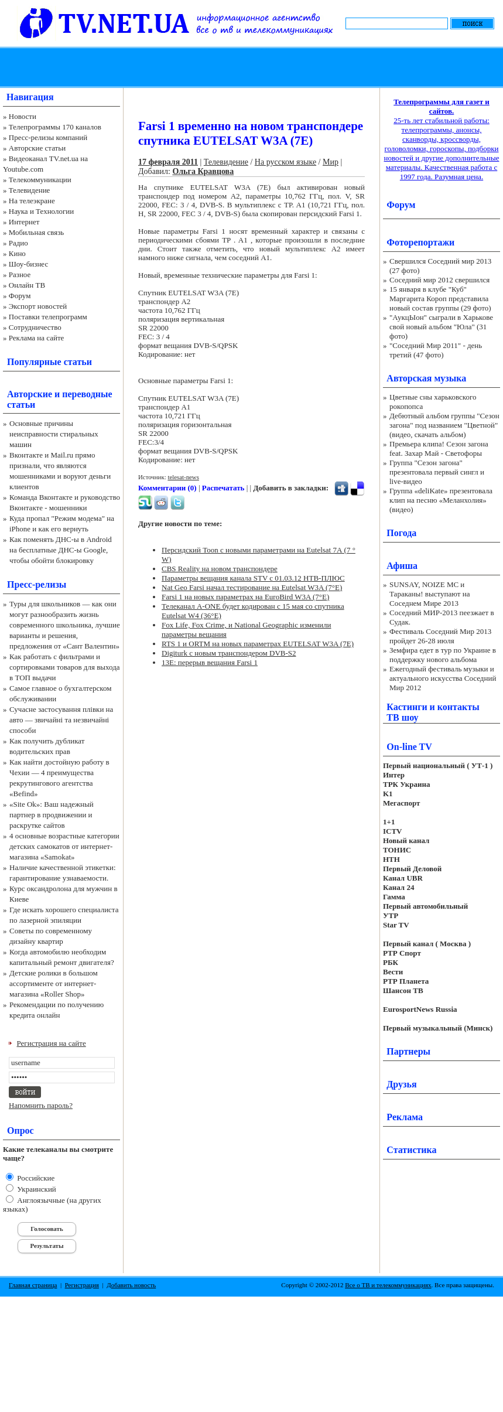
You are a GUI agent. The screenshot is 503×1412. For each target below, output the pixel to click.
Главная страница (33, 1284)
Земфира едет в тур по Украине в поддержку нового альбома (442, 655)
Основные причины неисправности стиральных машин (53, 434)
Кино (17, 253)
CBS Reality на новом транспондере (220, 568)
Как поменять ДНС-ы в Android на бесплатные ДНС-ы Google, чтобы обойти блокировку (60, 550)
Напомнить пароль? (41, 1105)
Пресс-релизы (36, 584)
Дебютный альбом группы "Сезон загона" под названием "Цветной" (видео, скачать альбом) (444, 425)
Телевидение (29, 190)
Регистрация (82, 1284)
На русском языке (285, 162)
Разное (20, 274)
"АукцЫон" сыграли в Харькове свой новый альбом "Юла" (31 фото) (441, 326)
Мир (330, 162)
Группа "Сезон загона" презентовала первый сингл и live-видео (436, 472)
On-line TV (409, 747)
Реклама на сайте (36, 337)
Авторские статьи (37, 148)
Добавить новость (131, 1284)
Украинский (35, 1189)
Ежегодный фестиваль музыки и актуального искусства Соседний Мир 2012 (442, 678)
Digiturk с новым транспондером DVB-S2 (229, 653)
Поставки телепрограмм (48, 316)
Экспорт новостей (38, 306)
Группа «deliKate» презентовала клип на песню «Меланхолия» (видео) (440, 500)
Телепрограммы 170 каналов (55, 126)
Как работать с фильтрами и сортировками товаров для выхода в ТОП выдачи (64, 667)
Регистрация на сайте (51, 1043)
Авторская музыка (426, 378)
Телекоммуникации (40, 179)
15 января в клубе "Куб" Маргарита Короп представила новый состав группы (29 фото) (440, 298)
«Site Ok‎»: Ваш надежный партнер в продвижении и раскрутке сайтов (51, 815)
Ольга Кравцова (203, 171)
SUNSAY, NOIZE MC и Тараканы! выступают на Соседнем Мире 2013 (429, 594)
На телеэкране (32, 200)
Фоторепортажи (420, 242)
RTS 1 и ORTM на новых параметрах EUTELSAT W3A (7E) (258, 643)
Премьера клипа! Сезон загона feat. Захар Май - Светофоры (438, 448)
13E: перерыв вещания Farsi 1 (210, 662)
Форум (20, 295)
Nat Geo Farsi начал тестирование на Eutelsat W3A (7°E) (252, 587)
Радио (18, 242)
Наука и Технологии (41, 211)
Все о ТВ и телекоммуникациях (388, 1284)
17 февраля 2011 (168, 162)
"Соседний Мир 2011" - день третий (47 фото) (435, 350)
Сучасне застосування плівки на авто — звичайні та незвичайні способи (61, 720)
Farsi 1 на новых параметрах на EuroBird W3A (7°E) (245, 596)
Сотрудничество (35, 327)
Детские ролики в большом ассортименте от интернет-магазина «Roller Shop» (53, 983)
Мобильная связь (36, 232)
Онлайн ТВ (27, 285)
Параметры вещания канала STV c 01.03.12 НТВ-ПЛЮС (253, 578)
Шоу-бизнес (28, 264)
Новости (22, 116)
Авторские (29, 394)
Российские (34, 1178)
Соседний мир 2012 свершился (439, 279)
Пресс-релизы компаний (48, 137)
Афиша (402, 566)
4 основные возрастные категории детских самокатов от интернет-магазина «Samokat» (64, 846)
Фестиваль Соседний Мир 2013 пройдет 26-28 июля (440, 636)
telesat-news (183, 476)
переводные (87, 394)
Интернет (24, 221)
